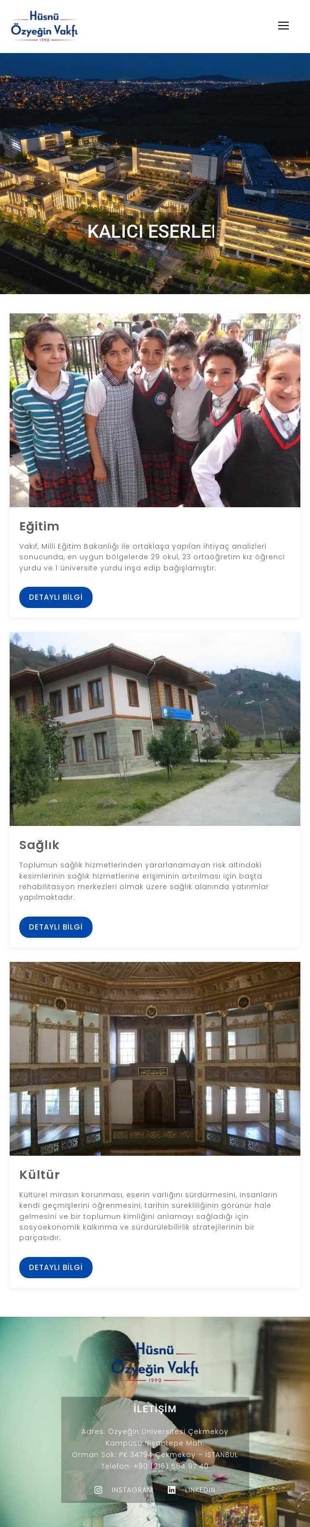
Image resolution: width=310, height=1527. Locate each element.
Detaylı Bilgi (56, 597)
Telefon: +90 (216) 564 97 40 (155, 1466)
